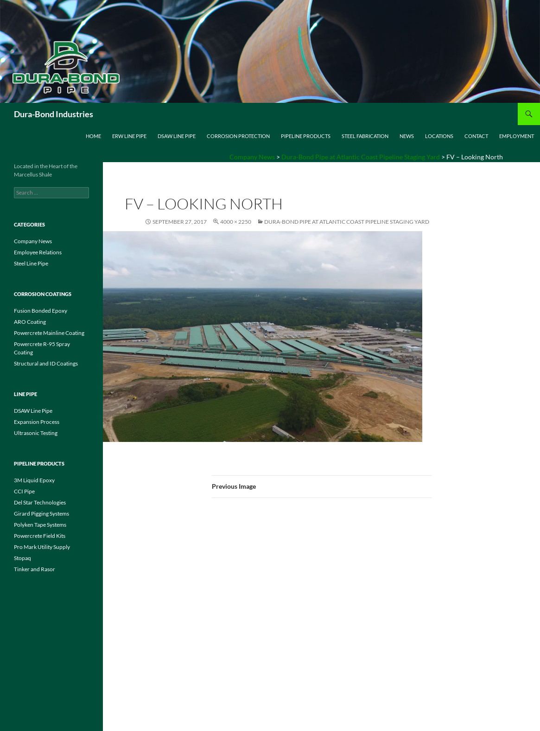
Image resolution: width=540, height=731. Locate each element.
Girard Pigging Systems (41, 513)
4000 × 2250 (235, 221)
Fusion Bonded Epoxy (40, 310)
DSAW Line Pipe (177, 136)
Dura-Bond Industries (53, 114)
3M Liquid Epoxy (34, 480)
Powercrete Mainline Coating (49, 332)
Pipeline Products (305, 136)
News (407, 136)
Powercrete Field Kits (39, 535)
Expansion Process (36, 421)
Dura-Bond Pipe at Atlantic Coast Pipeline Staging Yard (346, 221)
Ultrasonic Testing (35, 432)
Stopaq (22, 558)
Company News (33, 241)
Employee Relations (38, 252)
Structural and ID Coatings (46, 363)
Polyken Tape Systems (40, 524)
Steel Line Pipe (31, 263)
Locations (439, 136)
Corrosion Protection (238, 136)
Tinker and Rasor (34, 569)
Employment (516, 136)
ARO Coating (30, 321)
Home (93, 136)
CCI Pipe (24, 491)
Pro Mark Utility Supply (42, 546)
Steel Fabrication (365, 136)
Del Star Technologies (40, 502)
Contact (476, 136)
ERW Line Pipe (129, 136)
